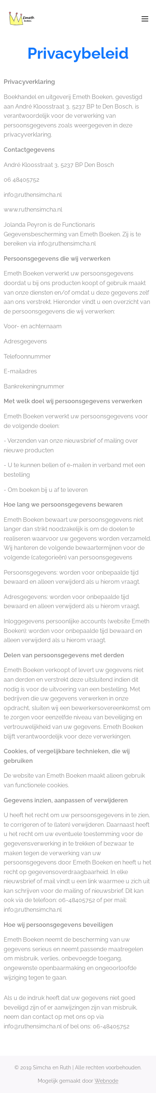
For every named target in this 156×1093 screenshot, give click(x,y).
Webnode (106, 1081)
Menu (145, 18)
